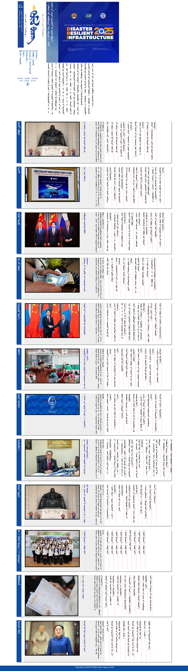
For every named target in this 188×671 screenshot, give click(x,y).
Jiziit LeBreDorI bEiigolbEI (134, 585)
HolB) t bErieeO (33, 58)
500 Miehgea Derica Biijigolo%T (150, 497)
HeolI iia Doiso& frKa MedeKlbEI (155, 225)
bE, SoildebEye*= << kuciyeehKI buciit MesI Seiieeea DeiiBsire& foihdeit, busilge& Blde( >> (165, 458)
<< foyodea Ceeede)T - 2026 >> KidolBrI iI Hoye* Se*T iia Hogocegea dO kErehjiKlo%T (154, 184)
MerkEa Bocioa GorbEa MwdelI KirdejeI (126, 363)
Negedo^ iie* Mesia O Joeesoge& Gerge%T (141, 182)
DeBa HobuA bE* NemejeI (107, 266)
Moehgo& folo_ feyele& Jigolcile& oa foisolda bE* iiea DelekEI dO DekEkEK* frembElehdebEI (147, 185)
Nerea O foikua (107, 626)
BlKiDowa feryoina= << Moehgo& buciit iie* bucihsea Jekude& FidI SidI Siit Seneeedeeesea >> (131, 458)
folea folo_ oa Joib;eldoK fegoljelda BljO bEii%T (134, 322)
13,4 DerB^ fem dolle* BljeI (112, 270)
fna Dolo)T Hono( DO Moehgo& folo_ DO (112, 137)
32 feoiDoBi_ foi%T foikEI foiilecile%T (107, 137)
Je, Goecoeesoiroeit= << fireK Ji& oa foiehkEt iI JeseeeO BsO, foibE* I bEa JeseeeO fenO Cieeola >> (123, 458)
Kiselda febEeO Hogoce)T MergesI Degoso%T (138, 592)
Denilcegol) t (26, 57)
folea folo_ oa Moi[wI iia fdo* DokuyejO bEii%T (150, 593)
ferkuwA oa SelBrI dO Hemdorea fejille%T (151, 228)
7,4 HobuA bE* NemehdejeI (147, 267)
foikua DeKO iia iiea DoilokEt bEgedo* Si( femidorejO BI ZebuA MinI (118, 636)
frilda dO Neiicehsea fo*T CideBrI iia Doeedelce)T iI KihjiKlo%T (112, 590)
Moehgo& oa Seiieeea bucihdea (30, 63)
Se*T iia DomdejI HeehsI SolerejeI (124, 271)
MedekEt (23, 54)
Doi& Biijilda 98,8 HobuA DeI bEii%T (141, 499)
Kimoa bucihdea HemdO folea (130, 540)
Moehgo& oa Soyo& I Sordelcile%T (160, 406)
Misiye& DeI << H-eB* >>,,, (144, 631)
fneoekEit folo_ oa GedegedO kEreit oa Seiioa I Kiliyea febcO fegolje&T (161, 230)
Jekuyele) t (36, 56)
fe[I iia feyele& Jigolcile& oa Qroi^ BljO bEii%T (129, 322)
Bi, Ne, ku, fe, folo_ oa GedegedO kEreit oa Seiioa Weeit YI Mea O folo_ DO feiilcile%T (123, 321)
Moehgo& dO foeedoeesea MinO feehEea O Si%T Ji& (112, 638)
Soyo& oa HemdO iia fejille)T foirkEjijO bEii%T (160, 321)
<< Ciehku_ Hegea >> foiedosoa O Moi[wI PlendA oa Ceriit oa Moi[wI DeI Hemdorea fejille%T (142, 412)
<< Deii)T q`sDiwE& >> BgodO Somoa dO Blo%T (145, 502)
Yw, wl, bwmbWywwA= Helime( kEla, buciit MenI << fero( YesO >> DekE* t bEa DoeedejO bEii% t (148, 457)
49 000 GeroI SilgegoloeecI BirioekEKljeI (125, 592)
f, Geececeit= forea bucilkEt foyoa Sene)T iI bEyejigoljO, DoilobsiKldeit (109, 456)
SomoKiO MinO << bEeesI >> (124, 630)
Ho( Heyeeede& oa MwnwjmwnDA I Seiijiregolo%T (107, 502)
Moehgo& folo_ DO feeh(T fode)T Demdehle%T (115, 183)
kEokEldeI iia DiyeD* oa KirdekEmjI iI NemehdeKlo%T (155, 413)
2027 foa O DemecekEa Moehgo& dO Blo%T (145, 364)
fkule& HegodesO (20, 58)
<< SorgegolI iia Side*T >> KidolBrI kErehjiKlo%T (129, 594)
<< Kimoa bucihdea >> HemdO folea (107, 542)
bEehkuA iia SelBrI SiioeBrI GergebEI (143, 272)
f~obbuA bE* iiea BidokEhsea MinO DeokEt (149, 635)
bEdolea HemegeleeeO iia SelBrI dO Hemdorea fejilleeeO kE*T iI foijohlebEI (145, 229)
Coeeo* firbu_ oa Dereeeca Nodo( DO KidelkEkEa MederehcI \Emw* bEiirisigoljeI (121, 184)
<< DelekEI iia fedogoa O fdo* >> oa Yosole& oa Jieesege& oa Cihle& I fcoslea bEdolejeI (122, 139)
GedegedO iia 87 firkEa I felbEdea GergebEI (155, 319)
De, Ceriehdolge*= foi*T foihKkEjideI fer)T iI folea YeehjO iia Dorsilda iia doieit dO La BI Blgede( (157, 457)
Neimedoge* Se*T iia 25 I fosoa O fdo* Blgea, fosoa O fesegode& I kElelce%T (135, 185)
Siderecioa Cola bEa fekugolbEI (122, 360)
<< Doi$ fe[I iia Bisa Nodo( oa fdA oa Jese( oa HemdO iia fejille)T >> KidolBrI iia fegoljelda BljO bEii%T (141, 322)
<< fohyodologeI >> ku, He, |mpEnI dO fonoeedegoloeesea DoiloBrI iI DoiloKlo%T (153, 274)
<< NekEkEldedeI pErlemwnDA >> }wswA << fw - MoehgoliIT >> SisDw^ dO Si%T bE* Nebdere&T (116, 232)
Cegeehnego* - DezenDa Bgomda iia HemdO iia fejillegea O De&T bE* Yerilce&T (128, 501)
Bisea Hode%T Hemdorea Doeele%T (122, 406)
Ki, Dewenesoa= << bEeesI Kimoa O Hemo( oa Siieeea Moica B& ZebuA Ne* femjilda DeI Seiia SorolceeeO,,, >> (139, 458)
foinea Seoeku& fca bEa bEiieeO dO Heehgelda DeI (128, 638)
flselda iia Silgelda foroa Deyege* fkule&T (106, 591)
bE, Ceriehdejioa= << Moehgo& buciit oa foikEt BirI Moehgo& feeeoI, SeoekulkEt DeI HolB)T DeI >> (116, 458)
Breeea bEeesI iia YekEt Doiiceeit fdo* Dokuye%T (135, 139)
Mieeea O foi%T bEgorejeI (154, 494)
